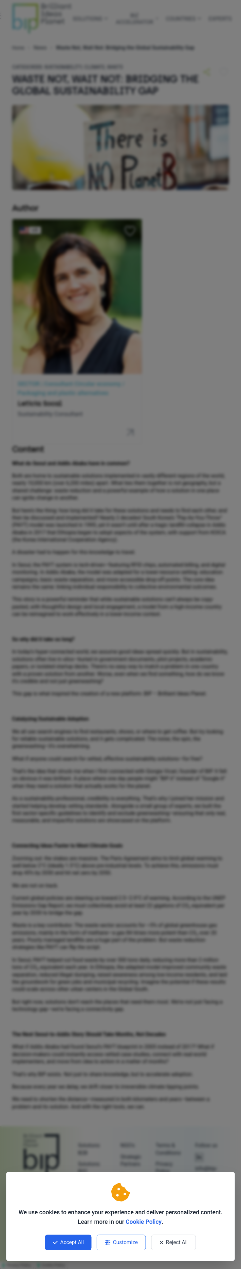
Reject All (173, 1242)
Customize (121, 1242)
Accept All (68, 1242)
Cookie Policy (144, 1221)
